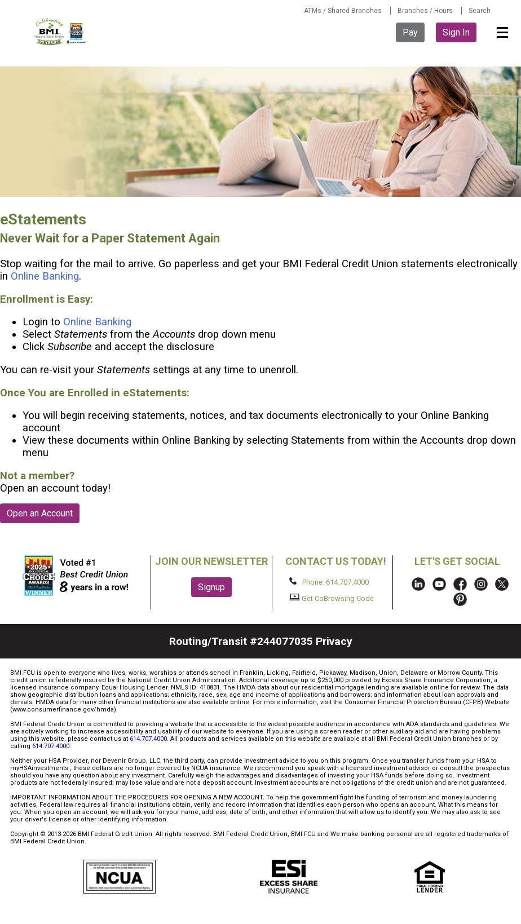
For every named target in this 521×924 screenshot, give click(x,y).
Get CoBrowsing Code (331, 598)
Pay (410, 32)
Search (480, 11)
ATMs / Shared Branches (343, 11)
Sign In (456, 32)
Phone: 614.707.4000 (329, 581)
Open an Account (40, 513)
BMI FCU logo (60, 31)
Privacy (334, 641)
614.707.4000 (148, 738)
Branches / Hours (425, 11)
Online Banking (45, 276)
